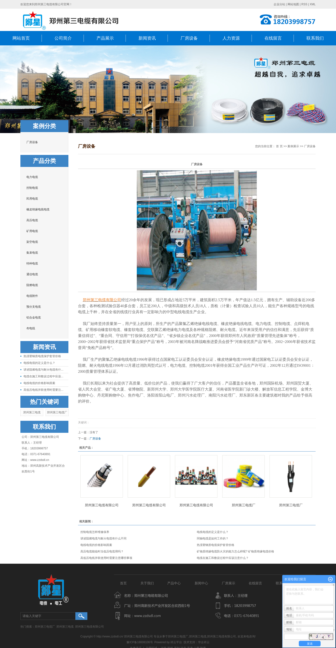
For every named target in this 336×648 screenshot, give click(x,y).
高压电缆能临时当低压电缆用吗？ (102, 551)
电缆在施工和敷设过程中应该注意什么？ (223, 558)
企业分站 (279, 4)
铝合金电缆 (33, 317)
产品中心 (175, 583)
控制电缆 (32, 188)
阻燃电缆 (32, 285)
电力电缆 (32, 177)
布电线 (30, 328)
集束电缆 (32, 252)
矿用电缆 (32, 231)
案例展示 (293, 146)
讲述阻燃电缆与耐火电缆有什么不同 (103, 538)
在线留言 (273, 38)
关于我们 (147, 583)
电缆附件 (32, 296)
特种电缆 (32, 263)
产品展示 (105, 38)
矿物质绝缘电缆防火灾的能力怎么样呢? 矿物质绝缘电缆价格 (235, 551)
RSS (304, 4)
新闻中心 (201, 583)
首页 (123, 583)
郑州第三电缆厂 (57, 412)
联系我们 (315, 38)
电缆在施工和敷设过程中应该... (43, 376)
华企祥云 (204, 642)
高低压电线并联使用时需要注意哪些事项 (106, 558)
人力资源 (231, 38)
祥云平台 (176, 642)
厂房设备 (189, 38)
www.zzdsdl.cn (39, 460)
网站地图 (293, 4)
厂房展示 (228, 583)
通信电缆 (32, 274)
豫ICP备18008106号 (139, 642)
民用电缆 (32, 198)
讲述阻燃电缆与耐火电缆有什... (43, 369)
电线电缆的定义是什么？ (39, 363)
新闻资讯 (147, 38)
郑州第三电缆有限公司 (102, 505)
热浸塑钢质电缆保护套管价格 (42, 356)
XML (313, 4)
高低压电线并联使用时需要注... (43, 389)
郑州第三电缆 (32, 412)
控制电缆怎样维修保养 (94, 532)
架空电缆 (32, 242)
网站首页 (21, 38)
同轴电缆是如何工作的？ (212, 538)
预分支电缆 (33, 306)
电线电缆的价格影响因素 (39, 383)
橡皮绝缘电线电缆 (37, 209)
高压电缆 (32, 220)
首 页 (279, 146)
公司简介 (63, 38)
